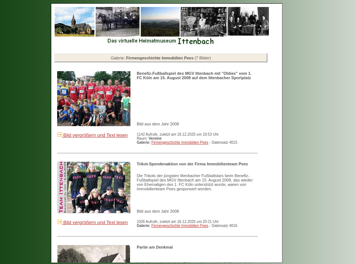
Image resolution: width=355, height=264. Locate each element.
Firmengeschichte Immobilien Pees (179, 142)
